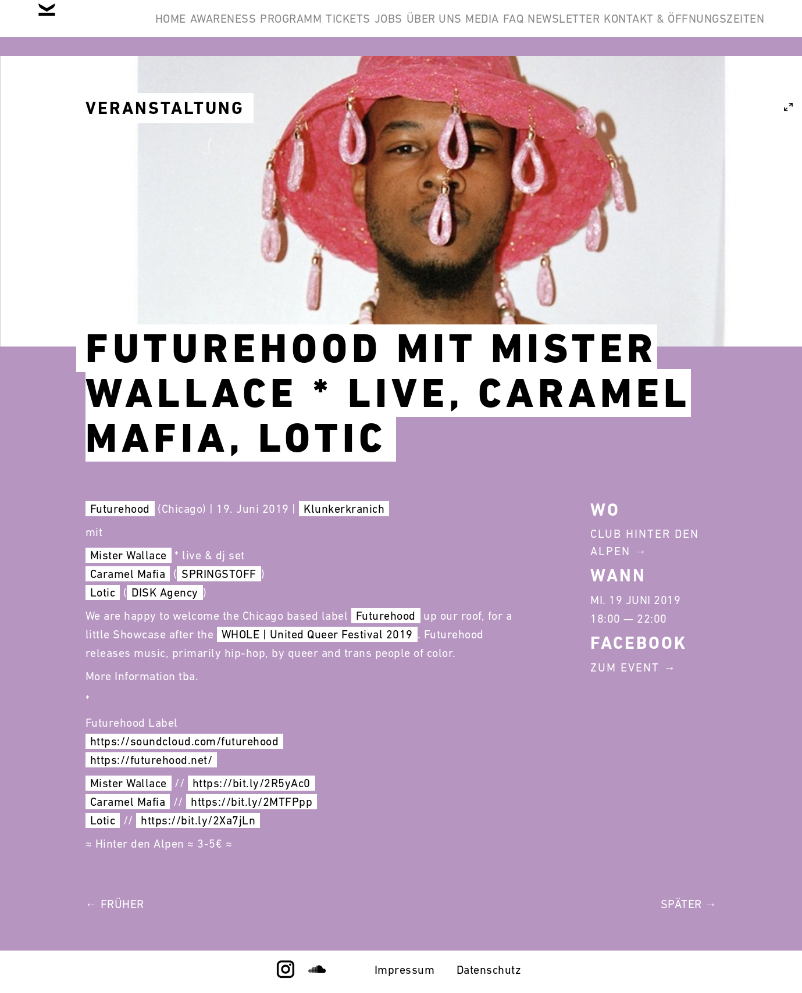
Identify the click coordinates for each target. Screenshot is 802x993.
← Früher (114, 904)
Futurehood (120, 508)
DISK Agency (164, 592)
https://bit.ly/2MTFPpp (251, 801)
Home (184, 28)
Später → (689, 904)
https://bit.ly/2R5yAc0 (252, 783)
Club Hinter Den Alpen (644, 542)
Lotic (103, 592)
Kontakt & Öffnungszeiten (675, 83)
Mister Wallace (128, 555)
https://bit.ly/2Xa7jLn (198, 820)
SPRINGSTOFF (218, 573)
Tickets (415, 28)
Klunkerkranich (344, 508)
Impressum (405, 969)
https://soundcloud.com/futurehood (184, 741)
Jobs (473, 28)
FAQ (651, 28)
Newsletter (719, 28)
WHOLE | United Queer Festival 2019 (317, 634)
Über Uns (536, 28)
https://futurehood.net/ (151, 759)
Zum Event (625, 667)
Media (602, 28)
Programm (340, 28)
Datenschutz (489, 969)
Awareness (255, 28)
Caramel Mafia (128, 573)
